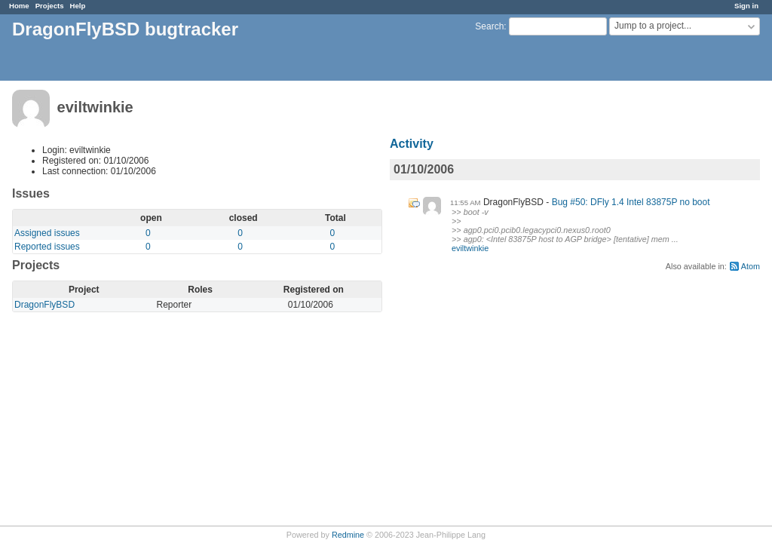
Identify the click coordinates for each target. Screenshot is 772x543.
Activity (411, 143)
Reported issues (47, 246)
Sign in (746, 6)
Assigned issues (47, 233)
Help (78, 6)
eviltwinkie (470, 248)
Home (19, 6)
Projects (49, 6)
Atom (750, 266)
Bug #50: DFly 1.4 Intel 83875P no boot (631, 202)
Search (489, 26)
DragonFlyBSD (44, 304)
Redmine (348, 534)
